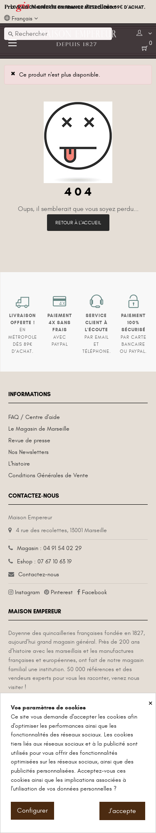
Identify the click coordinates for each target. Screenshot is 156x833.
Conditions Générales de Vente (48, 475)
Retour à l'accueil (78, 223)
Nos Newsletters (28, 452)
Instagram (27, 592)
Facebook (94, 592)
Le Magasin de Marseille (38, 428)
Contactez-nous (38, 574)
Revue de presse (29, 440)
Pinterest (62, 592)
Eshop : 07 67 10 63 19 (44, 561)
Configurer (32, 810)
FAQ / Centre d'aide (34, 417)
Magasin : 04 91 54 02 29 (49, 548)
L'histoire (19, 463)
